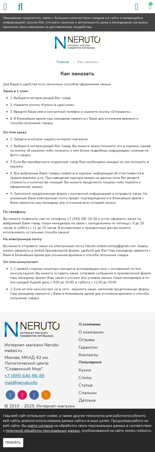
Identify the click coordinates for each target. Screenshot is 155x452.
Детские (87, 400)
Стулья (86, 385)
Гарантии (88, 347)
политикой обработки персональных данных (43, 430)
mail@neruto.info (21, 382)
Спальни (88, 393)
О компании (91, 332)
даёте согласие (40, 425)
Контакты (88, 355)
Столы (85, 377)
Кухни (85, 370)
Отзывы (87, 340)
